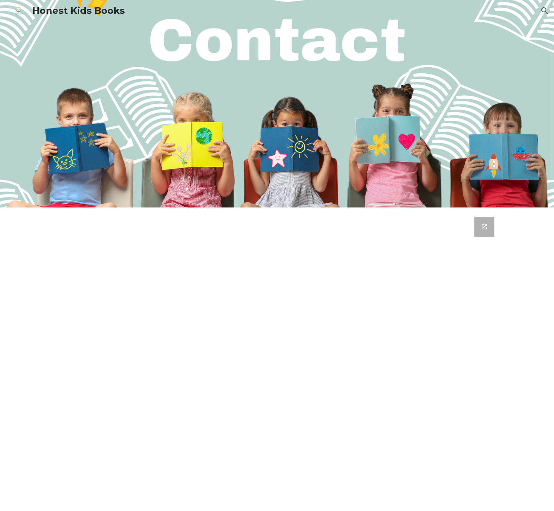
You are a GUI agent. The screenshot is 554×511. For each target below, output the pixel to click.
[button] (545, 11)
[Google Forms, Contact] (277, 359)
